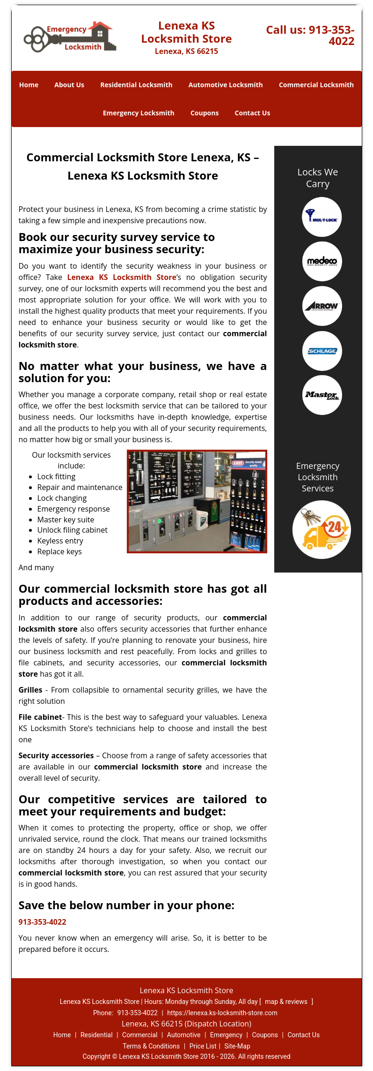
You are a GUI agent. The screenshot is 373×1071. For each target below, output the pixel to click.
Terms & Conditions (151, 1046)
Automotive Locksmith (226, 84)
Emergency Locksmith (139, 112)
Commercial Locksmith (316, 84)
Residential (96, 1035)
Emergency (226, 1035)
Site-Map (237, 1046)
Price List (203, 1046)
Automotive (184, 1035)
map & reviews (287, 1001)
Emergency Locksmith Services (318, 477)
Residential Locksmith (136, 84)
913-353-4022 (332, 35)
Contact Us (253, 112)
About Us (69, 84)
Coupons (204, 112)
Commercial (139, 1035)
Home (28, 84)
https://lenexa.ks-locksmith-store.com (222, 1013)
